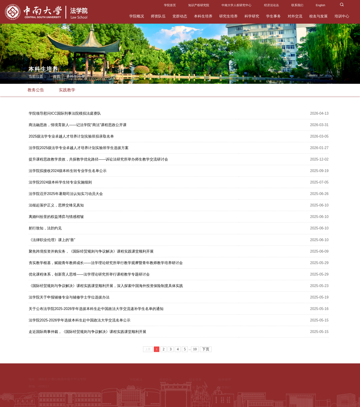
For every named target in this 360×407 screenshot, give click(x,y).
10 (195, 350)
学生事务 (273, 16)
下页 (205, 350)
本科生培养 (203, 16)
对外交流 (295, 16)
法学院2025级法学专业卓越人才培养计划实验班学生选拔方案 (79, 149)
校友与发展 (318, 16)
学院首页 (170, 5)
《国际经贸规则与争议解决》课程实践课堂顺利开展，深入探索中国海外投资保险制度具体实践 (106, 287)
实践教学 (67, 90)
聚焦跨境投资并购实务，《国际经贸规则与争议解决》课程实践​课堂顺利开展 (91, 252)
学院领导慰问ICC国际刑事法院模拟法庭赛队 (65, 114)
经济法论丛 (271, 5)
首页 (59, 75)
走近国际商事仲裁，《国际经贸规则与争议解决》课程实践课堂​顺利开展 (87, 333)
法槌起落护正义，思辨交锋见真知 (56, 206)
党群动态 (179, 16)
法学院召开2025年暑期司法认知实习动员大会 (66, 195)
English (320, 5)
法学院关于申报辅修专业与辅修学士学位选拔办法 (69, 298)
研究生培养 (228, 16)
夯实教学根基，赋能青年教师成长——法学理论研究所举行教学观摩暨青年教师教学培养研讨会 (106, 264)
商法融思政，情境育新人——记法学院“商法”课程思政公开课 (78, 126)
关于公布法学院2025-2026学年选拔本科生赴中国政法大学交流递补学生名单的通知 (96, 310)
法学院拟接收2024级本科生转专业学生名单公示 (68, 172)
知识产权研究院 (198, 5)
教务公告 (36, 90)
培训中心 (342, 16)
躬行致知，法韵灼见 (45, 229)
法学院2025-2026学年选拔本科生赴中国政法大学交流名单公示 (79, 321)
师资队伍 (158, 16)
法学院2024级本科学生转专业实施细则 (60, 183)
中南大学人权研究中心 (236, 5)
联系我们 (297, 5)
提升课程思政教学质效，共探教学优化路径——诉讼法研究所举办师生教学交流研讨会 (98, 160)
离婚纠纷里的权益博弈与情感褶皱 (56, 218)
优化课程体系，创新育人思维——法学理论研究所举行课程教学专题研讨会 (89, 275)
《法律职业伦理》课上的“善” (52, 241)
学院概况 (136, 16)
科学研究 (252, 16)
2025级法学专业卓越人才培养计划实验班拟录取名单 (71, 137)
